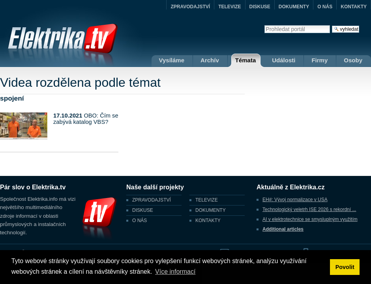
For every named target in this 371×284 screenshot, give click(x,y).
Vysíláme (172, 60)
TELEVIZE (229, 6)
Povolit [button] (344, 267)
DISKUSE (259, 6)
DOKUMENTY (294, 6)
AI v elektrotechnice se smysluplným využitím (310, 219)
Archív (209, 60)
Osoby (353, 60)
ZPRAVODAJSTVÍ (190, 6)
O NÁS (324, 6)
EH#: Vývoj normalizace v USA (295, 199)
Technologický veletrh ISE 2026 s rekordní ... (309, 209)
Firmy (319, 60)
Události (283, 60)
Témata (245, 60)
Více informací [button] (175, 271)
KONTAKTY (354, 6)
